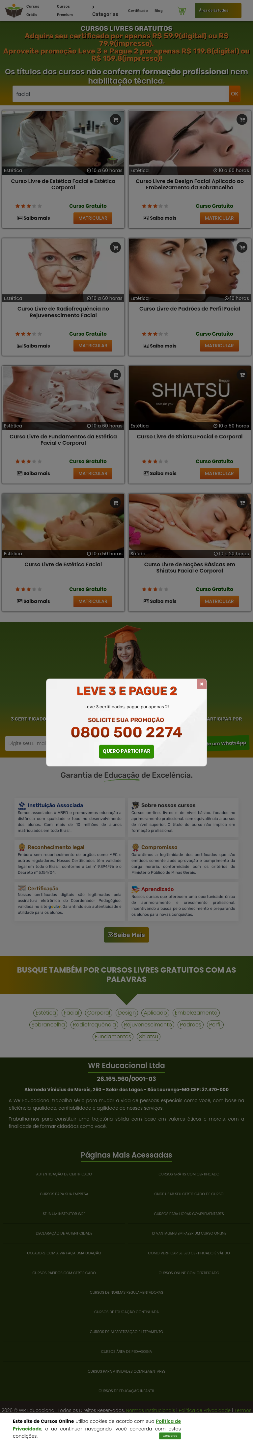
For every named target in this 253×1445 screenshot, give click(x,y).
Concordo (170, 1436)
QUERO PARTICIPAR (127, 751)
